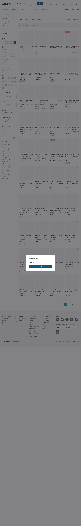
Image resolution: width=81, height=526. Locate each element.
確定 (40, 266)
